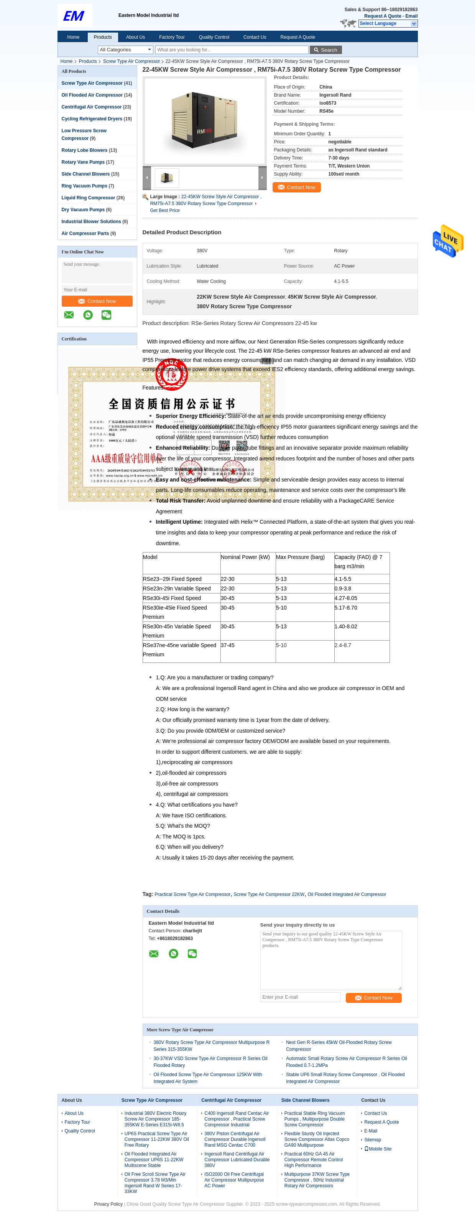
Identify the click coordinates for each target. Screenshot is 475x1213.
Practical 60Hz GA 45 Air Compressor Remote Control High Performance (313, 1159)
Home (73, 37)
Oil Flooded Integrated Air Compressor (346, 894)
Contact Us (254, 37)
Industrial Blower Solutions (91, 221)
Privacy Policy (108, 1204)
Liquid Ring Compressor (88, 198)
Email (411, 16)
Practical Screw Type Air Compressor (192, 894)
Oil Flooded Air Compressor (92, 95)
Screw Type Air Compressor (131, 61)
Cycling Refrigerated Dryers (92, 119)
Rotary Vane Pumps (83, 162)
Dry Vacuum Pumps (83, 209)
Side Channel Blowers (86, 174)
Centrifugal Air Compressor (92, 107)
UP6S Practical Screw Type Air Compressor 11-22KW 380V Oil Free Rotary (157, 1139)
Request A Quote (382, 16)
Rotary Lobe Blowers (85, 150)
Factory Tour (171, 37)
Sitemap (372, 1139)
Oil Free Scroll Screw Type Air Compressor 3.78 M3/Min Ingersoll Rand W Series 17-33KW (155, 1183)
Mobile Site (377, 1149)
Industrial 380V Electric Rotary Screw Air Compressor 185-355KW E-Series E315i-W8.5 (155, 1119)
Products (103, 37)
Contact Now (97, 301)
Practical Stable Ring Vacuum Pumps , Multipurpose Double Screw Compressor (314, 1119)
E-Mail (370, 1131)
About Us (135, 37)
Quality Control (214, 37)
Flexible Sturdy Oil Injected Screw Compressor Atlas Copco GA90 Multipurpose (316, 1139)
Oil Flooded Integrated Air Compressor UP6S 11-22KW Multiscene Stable (154, 1159)
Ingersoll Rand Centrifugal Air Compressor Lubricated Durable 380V (237, 1159)
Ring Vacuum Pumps (84, 186)
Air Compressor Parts (85, 233)
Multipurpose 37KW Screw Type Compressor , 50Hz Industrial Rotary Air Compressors (317, 1180)
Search (329, 50)
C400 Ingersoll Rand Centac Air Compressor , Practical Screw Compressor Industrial (236, 1119)
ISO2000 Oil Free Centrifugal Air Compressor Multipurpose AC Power (234, 1180)
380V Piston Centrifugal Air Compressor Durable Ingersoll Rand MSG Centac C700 (234, 1139)
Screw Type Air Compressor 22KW (269, 894)
